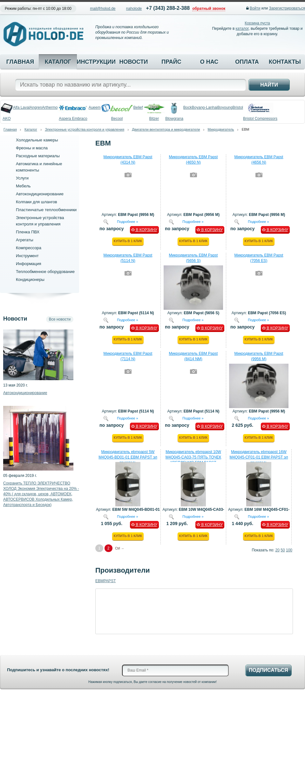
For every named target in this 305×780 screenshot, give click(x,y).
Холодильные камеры (37, 140)
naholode (134, 8)
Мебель (23, 186)
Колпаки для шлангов (36, 201)
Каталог (58, 62)
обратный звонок (208, 8)
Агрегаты (24, 239)
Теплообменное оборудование (45, 271)
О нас (209, 62)
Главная (20, 62)
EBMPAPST (105, 581)
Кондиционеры (30, 279)
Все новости (60, 319)
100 (289, 550)
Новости (133, 62)
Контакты (285, 62)
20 (277, 550)
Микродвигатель (221, 129)
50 (283, 550)
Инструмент (27, 255)
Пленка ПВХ (27, 232)
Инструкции (96, 62)
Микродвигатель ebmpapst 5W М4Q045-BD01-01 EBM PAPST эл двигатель (127, 457)
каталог (242, 28)
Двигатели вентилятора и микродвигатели (166, 129)
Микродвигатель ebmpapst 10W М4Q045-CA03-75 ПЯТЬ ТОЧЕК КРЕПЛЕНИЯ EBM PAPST (193, 457)
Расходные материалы (38, 155)
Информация (28, 263)
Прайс (171, 62)
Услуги (22, 178)
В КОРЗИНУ (144, 230)
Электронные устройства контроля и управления (84, 129)
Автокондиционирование (40, 194)
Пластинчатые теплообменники (46, 209)
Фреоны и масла (32, 148)
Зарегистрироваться (287, 8)
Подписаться (268, 670)
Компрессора (28, 247)
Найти (269, 85)
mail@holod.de (102, 8)
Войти (255, 8)
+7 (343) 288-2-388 (168, 8)
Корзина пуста (257, 23)
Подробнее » (127, 221)
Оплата (247, 62)
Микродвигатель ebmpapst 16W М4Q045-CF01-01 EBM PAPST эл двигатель (259, 457)
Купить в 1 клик (128, 241)
